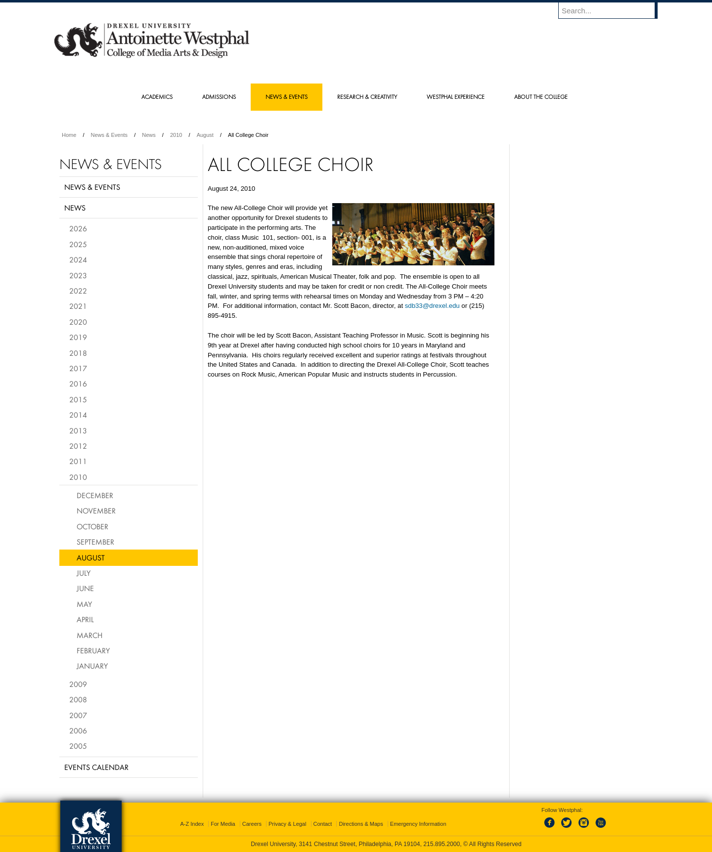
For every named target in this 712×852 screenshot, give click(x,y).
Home (69, 135)
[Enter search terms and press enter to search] (612, 10)
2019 (78, 337)
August (205, 135)
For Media (223, 824)
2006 (78, 730)
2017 (78, 368)
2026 (78, 228)
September (95, 542)
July (83, 573)
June (85, 588)
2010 (176, 135)
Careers (252, 824)
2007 (78, 715)
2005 (78, 746)
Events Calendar (96, 767)
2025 (78, 244)
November (96, 510)
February (93, 650)
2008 (78, 699)
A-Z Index (192, 824)
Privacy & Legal (287, 824)
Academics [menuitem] (157, 96)
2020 (78, 322)
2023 (78, 275)
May (84, 604)
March (89, 635)
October (92, 526)
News (149, 135)
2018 (78, 353)
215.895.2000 (441, 844)
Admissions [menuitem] (219, 96)
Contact (322, 824)
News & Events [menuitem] (287, 96)
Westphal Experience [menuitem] (456, 96)
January (92, 666)
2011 (78, 461)
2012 (78, 446)
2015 (78, 399)
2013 (78, 430)
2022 (78, 291)
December (95, 495)
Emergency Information (418, 824)
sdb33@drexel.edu (432, 305)
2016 (78, 383)
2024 (78, 259)
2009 (78, 684)
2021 (78, 306)
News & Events (109, 135)
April (85, 619)
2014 (78, 415)
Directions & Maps (361, 824)
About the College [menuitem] (541, 96)
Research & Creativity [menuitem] (367, 96)
